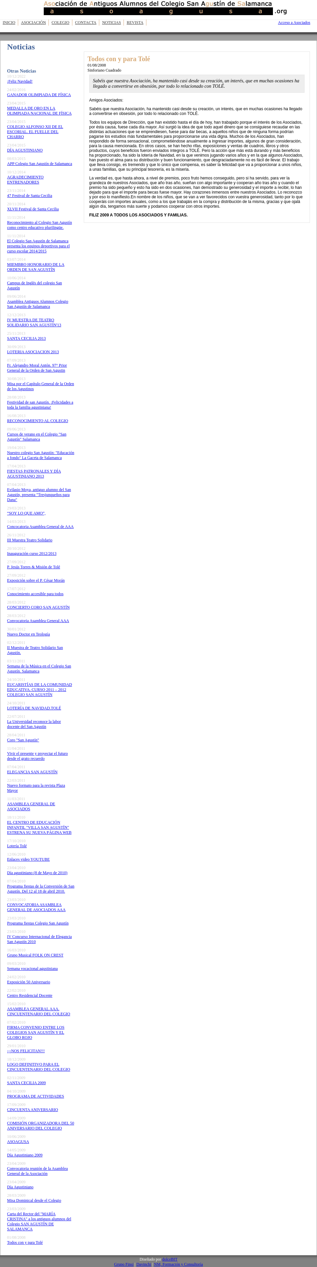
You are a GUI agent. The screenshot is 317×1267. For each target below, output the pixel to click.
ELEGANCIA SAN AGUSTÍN (32, 772)
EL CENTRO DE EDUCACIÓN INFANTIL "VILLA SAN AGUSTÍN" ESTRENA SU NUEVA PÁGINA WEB (39, 827)
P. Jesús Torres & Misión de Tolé (33, 567)
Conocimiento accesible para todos (35, 593)
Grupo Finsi (124, 1264)
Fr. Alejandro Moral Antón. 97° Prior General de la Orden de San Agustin (37, 368)
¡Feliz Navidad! (20, 81)
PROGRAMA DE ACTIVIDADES (35, 1096)
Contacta (85, 22)
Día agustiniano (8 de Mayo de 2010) (37, 872)
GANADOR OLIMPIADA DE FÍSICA (39, 94)
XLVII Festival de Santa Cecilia (33, 209)
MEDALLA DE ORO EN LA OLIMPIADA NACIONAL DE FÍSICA (39, 111)
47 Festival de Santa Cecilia (29, 195)
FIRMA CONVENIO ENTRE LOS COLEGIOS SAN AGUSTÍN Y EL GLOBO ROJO (35, 1032)
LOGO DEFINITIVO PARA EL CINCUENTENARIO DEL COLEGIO (38, 1067)
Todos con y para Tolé (25, 1242)
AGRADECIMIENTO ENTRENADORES (25, 180)
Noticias (111, 22)
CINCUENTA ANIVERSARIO (32, 1109)
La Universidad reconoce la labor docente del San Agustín (34, 724)
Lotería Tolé (17, 846)
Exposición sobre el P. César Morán (36, 580)
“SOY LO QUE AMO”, (26, 513)
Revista (135, 22)
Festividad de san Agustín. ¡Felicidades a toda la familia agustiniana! (40, 405)
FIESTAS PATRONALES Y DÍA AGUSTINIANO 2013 (34, 474)
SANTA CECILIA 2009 (26, 1082)
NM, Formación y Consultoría (178, 1264)
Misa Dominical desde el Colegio (34, 1200)
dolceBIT (169, 1259)
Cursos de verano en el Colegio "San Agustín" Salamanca (36, 437)
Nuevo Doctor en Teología (28, 634)
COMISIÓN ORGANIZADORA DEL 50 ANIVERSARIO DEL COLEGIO (40, 1126)
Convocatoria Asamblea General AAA (38, 620)
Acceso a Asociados (294, 22)
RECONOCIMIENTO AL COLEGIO (37, 420)
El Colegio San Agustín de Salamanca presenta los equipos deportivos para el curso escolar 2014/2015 (38, 246)
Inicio (9, 22)
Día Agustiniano (20, 1187)
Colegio (60, 22)
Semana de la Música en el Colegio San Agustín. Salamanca (39, 668)
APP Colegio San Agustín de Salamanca (39, 163)
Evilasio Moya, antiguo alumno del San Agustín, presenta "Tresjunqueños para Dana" (39, 494)
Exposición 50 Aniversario (28, 982)
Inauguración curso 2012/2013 (32, 553)
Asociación (33, 22)
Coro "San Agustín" (23, 740)
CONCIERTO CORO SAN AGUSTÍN (38, 607)
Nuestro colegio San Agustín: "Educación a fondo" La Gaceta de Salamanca (40, 455)
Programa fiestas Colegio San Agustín (38, 923)
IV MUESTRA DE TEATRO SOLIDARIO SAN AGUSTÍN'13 (34, 322)
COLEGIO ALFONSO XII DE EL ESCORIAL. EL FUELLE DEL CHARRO (35, 131)
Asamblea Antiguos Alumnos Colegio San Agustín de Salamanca (37, 304)
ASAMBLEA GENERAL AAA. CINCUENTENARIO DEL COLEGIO (38, 1011)
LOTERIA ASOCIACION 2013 (33, 352)
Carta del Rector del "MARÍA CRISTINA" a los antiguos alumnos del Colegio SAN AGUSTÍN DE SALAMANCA (39, 1221)
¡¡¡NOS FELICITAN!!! (26, 1051)
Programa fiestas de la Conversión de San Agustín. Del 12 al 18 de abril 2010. (40, 889)
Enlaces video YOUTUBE (28, 859)
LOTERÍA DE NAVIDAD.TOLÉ (34, 708)
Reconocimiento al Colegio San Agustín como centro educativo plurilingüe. (39, 225)
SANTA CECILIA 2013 (26, 338)
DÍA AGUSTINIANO (25, 150)
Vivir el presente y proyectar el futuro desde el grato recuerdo (37, 756)
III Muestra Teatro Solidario (29, 540)
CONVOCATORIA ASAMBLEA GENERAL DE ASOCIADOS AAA (36, 907)
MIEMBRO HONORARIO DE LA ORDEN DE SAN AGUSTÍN (35, 267)
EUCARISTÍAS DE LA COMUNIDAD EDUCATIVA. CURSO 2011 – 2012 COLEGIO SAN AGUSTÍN (39, 689)
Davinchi (143, 1264)
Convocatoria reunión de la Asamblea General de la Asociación (37, 1171)
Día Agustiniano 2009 (24, 1155)
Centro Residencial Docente (29, 995)
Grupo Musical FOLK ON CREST (35, 955)
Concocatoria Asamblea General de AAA (40, 526)
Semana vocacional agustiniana (32, 968)
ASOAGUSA (18, 1141)
